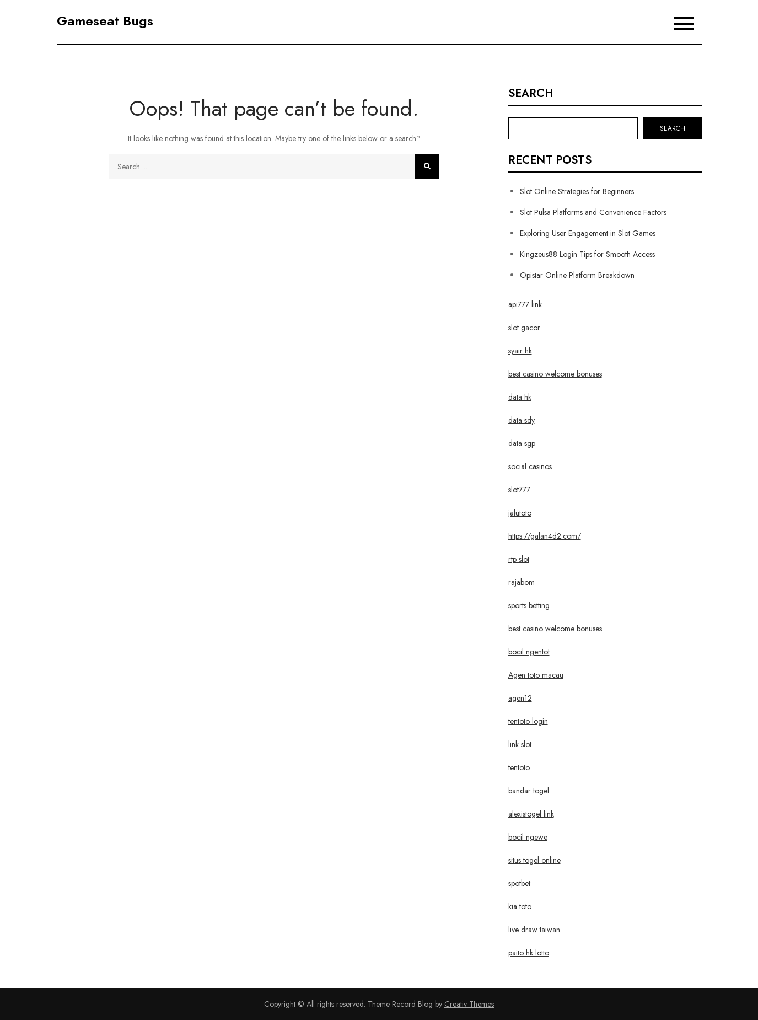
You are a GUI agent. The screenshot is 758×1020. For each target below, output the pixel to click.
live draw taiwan (534, 929)
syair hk (520, 350)
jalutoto (519, 512)
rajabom (521, 582)
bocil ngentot (529, 651)
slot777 (519, 489)
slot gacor (524, 327)
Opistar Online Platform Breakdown (577, 275)
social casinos (530, 466)
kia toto (519, 906)
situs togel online (534, 860)
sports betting (529, 605)
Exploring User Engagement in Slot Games (587, 233)
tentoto (519, 767)
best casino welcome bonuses (555, 373)
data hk (519, 396)
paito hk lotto (528, 952)
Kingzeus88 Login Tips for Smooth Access (587, 254)
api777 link (525, 304)
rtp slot (518, 559)
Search (530, 93)
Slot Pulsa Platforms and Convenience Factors (593, 212)
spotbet (519, 883)
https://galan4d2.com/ (544, 535)
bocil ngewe (527, 836)
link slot (519, 744)
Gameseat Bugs (105, 20)
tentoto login (528, 721)
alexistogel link (531, 813)
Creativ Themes (469, 1004)
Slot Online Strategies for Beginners (577, 191)
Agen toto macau (535, 674)
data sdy (521, 420)
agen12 (520, 698)
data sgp (521, 443)
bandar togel (528, 790)
